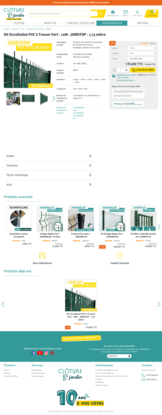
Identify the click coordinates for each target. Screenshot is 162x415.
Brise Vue (50, 23)
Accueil (6, 29)
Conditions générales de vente (106, 370)
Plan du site (109, 411)
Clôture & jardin (68, 411)
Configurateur (112, 23)
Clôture (19, 23)
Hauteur (115, 48)
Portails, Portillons (81, 23)
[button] (53, 98)
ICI (81, 98)
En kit (49, 29)
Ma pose (142, 23)
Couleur (114, 59)
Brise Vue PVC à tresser (35, 29)
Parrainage (99, 382)
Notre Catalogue (37, 376)
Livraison (98, 379)
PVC (23, 29)
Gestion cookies (101, 385)
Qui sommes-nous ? (148, 370)
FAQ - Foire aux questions (104, 373)
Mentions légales (97, 411)
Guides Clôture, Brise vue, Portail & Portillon (111, 376)
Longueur (115, 53)
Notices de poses (38, 373)
